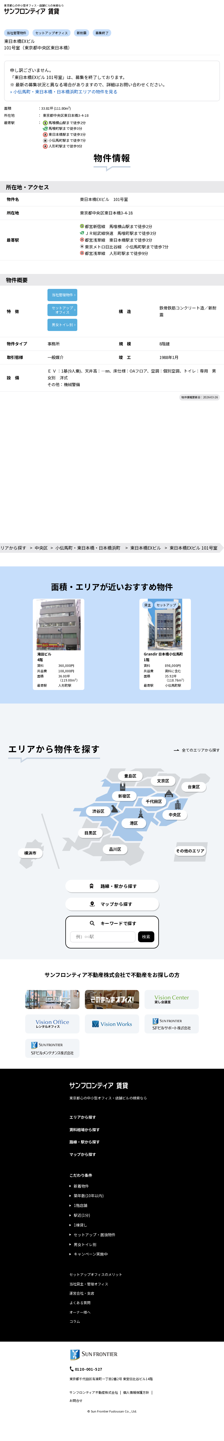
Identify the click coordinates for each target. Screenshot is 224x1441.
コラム (74, 1321)
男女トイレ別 (62, 324)
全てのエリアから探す (201, 750)
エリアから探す (82, 1117)
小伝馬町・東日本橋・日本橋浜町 (87, 547)
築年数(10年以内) (89, 1195)
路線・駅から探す (84, 1141)
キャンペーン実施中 (91, 1254)
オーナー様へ (80, 1312)
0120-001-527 (89, 1369)
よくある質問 (80, 1302)
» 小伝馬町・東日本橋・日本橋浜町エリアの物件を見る (63, 91)
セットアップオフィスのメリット (95, 1274)
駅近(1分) (82, 1215)
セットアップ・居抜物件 (95, 1234)
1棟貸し (80, 1225)
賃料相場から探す (84, 1129)
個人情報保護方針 (136, 1392)
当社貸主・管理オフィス (88, 1284)
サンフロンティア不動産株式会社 (93, 1392)
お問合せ (75, 1400)
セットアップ (62, 310)
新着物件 (81, 1186)
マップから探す (82, 1154)
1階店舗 (80, 1205)
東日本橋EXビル (145, 547)
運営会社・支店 (81, 1293)
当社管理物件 (62, 294)
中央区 (41, 547)
